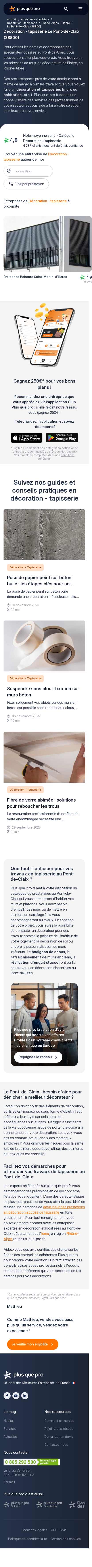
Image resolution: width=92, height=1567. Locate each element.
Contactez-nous (56, 1444)
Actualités (10, 1436)
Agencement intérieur (35, 19)
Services (10, 1428)
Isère (66, 23)
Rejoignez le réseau (36, 1057)
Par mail (9, 1482)
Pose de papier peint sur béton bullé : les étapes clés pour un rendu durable (39, 584)
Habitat (9, 1420)
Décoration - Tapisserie (25, 567)
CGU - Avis (58, 1530)
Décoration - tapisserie (22, 23)
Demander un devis (58, 1436)
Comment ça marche (59, 1420)
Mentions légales (35, 1530)
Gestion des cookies (66, 1539)
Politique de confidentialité (27, 1539)
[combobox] (30, 171)
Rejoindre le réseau (58, 1428)
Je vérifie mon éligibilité (30, 1344)
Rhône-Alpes (50, 23)
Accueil (12, 19)
